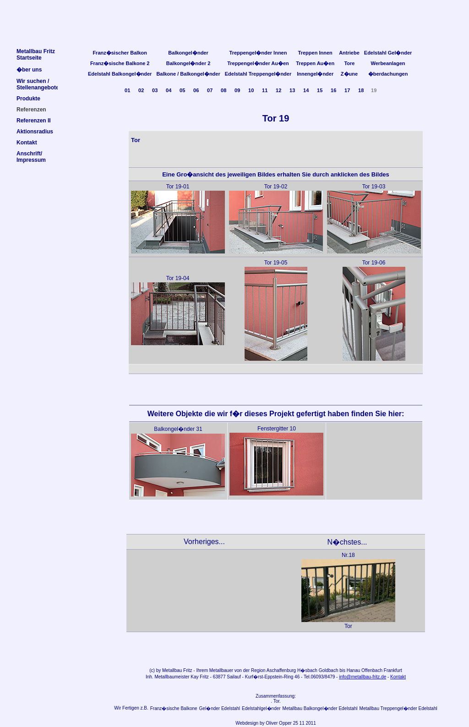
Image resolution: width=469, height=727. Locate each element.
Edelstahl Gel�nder (388, 52)
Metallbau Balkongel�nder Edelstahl (320, 708)
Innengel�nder (315, 74)
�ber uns (29, 69)
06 (196, 90)
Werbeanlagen (388, 63)
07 (210, 90)
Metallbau (172, 670)
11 (264, 90)
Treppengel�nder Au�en (258, 63)
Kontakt (398, 676)
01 (127, 90)
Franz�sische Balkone (173, 708)
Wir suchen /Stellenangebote (37, 84)
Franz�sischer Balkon (120, 52)
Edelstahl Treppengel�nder (258, 74)
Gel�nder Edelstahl (219, 708)
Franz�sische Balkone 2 (120, 63)
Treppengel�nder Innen (258, 52)
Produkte (28, 98)
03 (155, 90)
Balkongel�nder (188, 52)
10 (251, 90)
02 (141, 90)
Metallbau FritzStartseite (35, 54)
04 (168, 90)
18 (361, 90)
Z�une (349, 74)
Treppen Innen (315, 52)
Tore (349, 63)
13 (292, 90)
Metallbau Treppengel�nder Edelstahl (398, 708)
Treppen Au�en (315, 63)
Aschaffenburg (281, 670)
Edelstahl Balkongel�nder (120, 74)
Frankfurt (393, 670)
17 (347, 90)
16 (333, 90)
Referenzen (31, 109)
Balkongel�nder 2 (188, 63)
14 (306, 90)
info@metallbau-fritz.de (362, 676)
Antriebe (349, 52)
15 (319, 90)
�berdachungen (388, 74)
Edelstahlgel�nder (261, 708)
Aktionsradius (34, 131)
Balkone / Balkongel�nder (188, 74)
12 (278, 90)
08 (223, 90)
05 (182, 90)
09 (237, 90)
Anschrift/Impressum (31, 156)
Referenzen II (33, 120)
